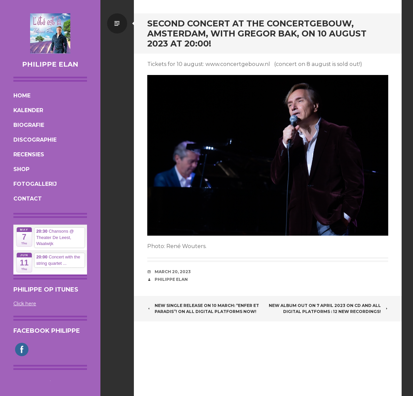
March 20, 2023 (173, 271)
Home (21, 95)
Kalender (28, 110)
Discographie (35, 140)
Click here (24, 304)
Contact (27, 198)
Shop (21, 169)
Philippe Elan (50, 64)
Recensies (28, 154)
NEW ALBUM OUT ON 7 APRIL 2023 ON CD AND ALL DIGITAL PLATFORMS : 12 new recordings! (328, 308)
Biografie (28, 125)
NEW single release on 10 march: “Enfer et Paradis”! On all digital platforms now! (203, 308)
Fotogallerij (35, 184)
